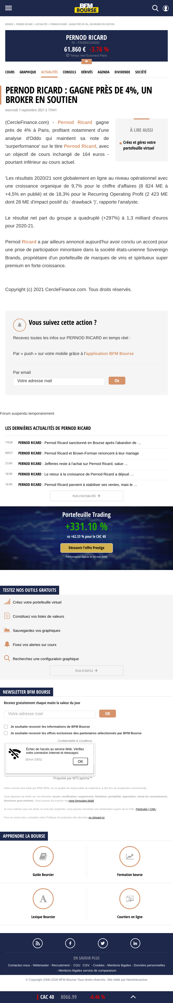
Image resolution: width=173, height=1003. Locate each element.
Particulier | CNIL (146, 809)
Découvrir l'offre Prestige (86, 547)
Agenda (103, 72)
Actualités (41, 24)
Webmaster (41, 965)
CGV (86, 965)
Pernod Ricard (75, 122)
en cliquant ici (97, 817)
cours (9, 72)
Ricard (29, 241)
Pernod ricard (24, 24)
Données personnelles (149, 965)
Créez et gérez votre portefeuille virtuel (139, 145)
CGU (76, 965)
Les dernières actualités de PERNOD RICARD (48, 428)
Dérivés (87, 72)
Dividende (122, 72)
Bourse (9, 24)
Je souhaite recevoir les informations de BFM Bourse (48, 726)
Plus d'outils (86, 670)
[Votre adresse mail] (59, 382)
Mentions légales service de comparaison (87, 970)
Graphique (28, 72)
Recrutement (61, 965)
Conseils (69, 72)
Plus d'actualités (86, 496)
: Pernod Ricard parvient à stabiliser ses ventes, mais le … (77, 485)
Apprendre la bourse (24, 836)
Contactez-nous (19, 965)
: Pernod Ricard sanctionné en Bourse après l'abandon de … (79, 443)
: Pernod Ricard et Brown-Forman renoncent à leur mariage (78, 453)
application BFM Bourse (110, 354)
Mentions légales (119, 965)
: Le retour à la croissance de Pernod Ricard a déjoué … (76, 474)
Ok (117, 380)
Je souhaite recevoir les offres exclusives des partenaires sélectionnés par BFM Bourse (74, 733)
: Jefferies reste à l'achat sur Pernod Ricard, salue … (73, 464)
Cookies (98, 965)
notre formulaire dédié (81, 800)
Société (141, 72)
